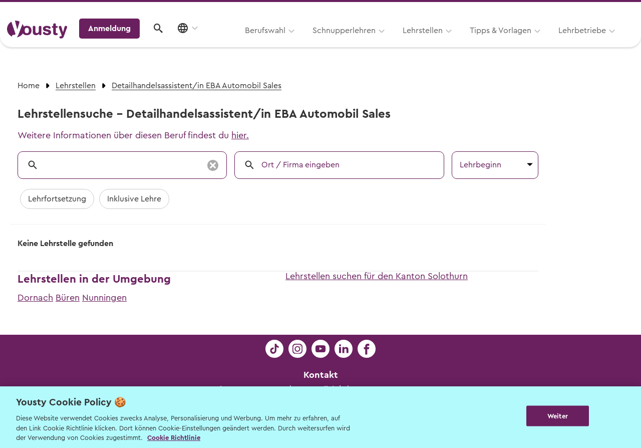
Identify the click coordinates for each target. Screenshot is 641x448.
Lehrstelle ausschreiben (590, 11)
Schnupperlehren (216, 44)
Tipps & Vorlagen (373, 44)
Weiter (557, 416)
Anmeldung (547, 43)
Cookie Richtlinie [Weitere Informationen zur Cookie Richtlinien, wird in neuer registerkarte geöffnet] (173, 437)
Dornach (35, 297)
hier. (240, 135)
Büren (68, 297)
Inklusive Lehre (134, 199)
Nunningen (104, 297)
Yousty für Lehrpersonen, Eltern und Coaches (447, 11)
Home (29, 86)
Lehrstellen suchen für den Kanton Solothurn (376, 276)
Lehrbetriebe (455, 44)
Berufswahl (138, 44)
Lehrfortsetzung (57, 199)
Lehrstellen (295, 44)
